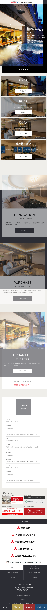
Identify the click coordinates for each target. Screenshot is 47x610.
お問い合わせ (23, 599)
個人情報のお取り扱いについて (23, 595)
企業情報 (35, 577)
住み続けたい (41, 607)
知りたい (6, 607)
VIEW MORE (24, 230)
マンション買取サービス (35, 572)
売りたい (29, 607)
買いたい (17, 607)
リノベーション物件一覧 (12, 572)
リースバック (11, 577)
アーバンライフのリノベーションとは (35, 567)
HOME (11, 567)
